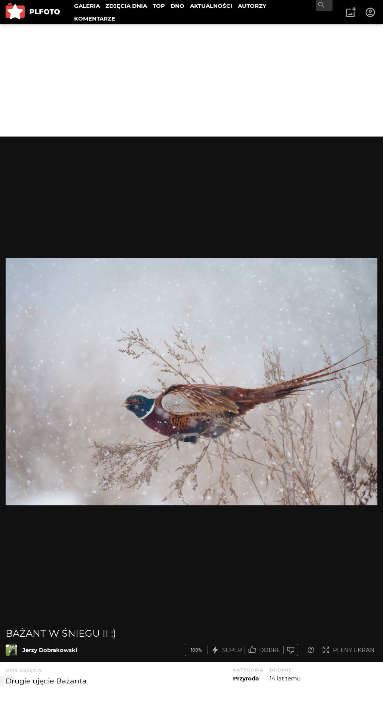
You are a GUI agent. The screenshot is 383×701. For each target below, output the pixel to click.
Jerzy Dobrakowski (49, 649)
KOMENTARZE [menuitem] (94, 18)
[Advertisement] (191, 80)
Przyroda (246, 678)
